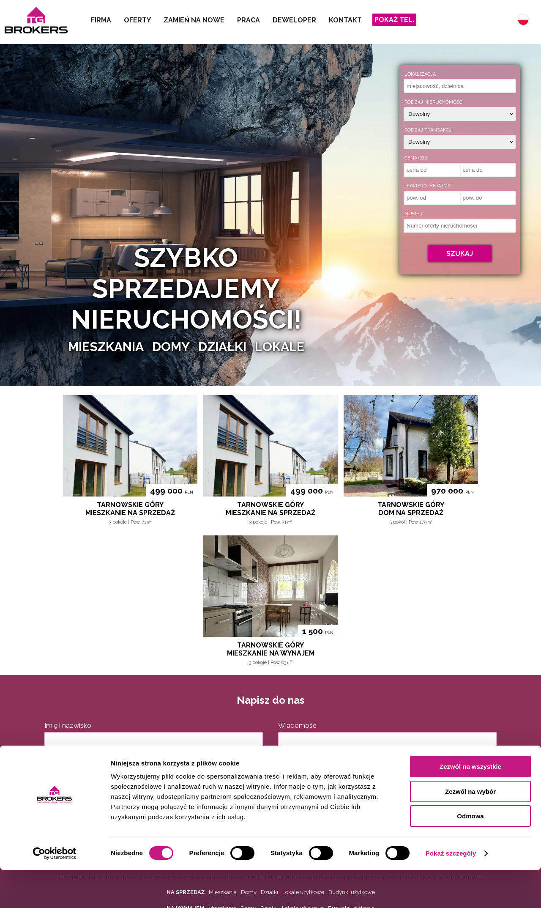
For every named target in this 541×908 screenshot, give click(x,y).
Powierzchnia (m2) (427, 186)
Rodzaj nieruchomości (434, 102)
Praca (248, 20)
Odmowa (470, 854)
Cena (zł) (415, 158)
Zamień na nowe (194, 20)
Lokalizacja (420, 74)
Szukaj (459, 254)
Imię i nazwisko (67, 725)
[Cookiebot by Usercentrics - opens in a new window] (55, 891)
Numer (413, 214)
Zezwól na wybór (470, 829)
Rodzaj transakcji (428, 130)
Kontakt (345, 20)
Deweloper (294, 20)
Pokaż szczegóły (451, 891)
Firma (101, 20)
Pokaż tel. (394, 20)
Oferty (137, 20)
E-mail (54, 761)
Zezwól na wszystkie (470, 804)
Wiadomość (297, 725)
